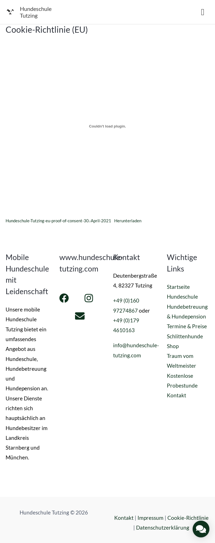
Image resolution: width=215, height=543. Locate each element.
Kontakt (176, 395)
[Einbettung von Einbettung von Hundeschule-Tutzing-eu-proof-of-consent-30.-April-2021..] (107, 126)
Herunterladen (127, 220)
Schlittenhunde (185, 336)
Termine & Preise (187, 326)
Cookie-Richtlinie (188, 517)
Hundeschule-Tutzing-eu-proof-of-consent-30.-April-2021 (58, 220)
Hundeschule (182, 296)
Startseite (178, 287)
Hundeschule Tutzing (36, 12)
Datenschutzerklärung (162, 527)
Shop (173, 346)
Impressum (150, 517)
